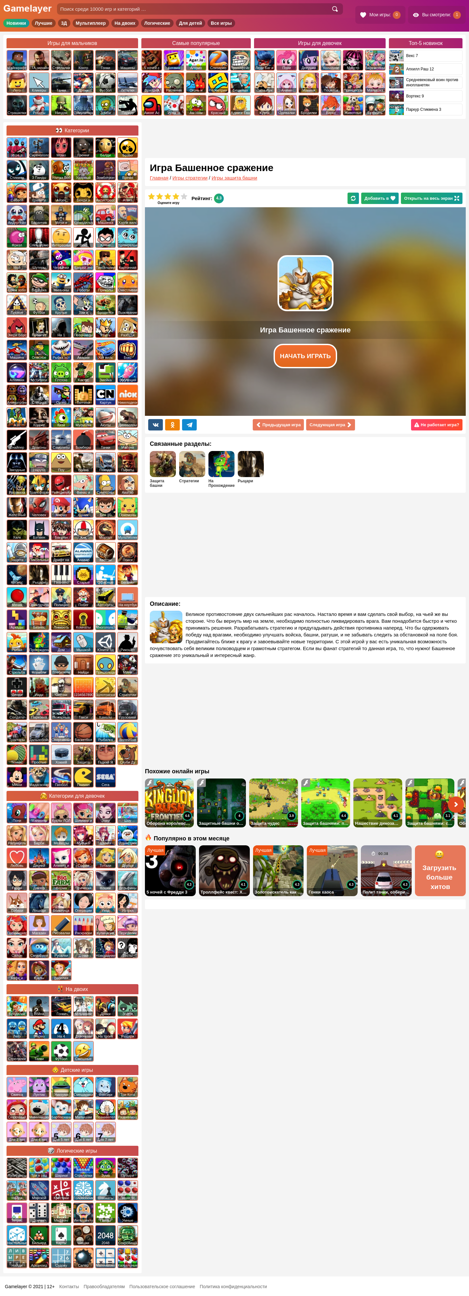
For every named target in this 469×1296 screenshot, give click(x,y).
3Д (64, 23)
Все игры (221, 23)
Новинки (16, 23)
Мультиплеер (91, 23)
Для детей (190, 23)
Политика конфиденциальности (233, 1286)
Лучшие (43, 23)
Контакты (69, 1286)
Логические (157, 23)
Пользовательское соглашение (162, 1286)
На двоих (125, 23)
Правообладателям (104, 1286)
